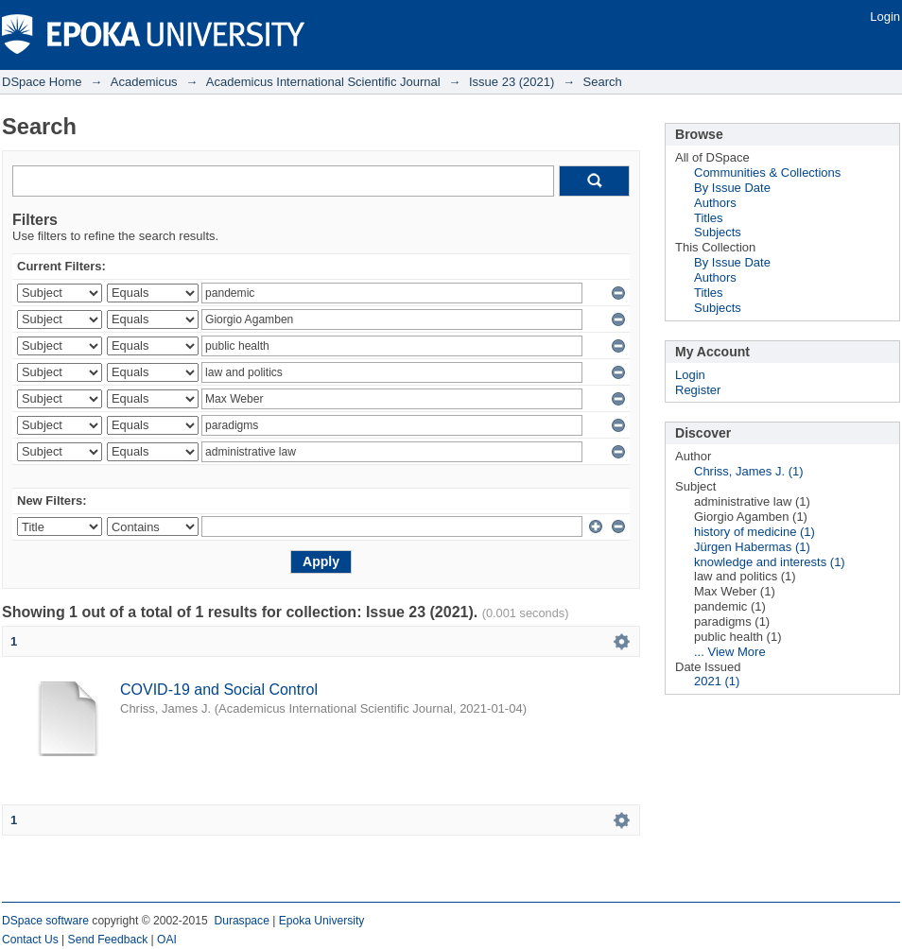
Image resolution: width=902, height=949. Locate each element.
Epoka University (322, 920)
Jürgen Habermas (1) (752, 547)
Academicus (144, 82)
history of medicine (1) (754, 532)
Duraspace (241, 920)
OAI (167, 939)
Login (885, 16)
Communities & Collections (767, 172)
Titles (708, 218)
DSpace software (45, 920)
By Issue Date (732, 188)
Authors (715, 203)
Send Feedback (108, 939)
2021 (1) (716, 681)
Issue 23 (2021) (511, 82)
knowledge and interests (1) (769, 562)
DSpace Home (42, 82)
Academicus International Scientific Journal (323, 82)
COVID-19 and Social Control (219, 690)
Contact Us (30, 939)
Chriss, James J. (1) (749, 471)
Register (697, 390)
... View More (730, 652)
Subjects (717, 232)
